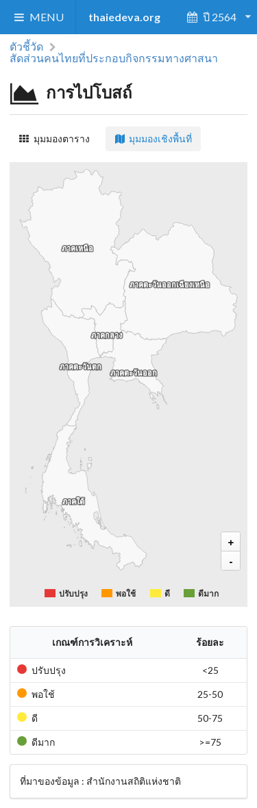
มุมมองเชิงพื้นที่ (153, 138)
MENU (38, 16)
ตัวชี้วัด (26, 46)
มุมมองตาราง (54, 138)
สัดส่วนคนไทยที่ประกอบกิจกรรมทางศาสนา (114, 57)
